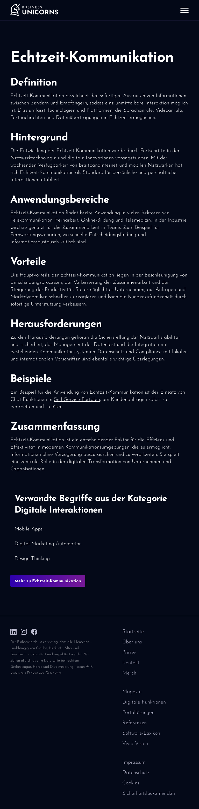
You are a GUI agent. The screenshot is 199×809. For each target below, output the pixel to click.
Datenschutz (135, 772)
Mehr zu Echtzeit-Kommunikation (48, 581)
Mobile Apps (28, 529)
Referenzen (134, 723)
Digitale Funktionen (144, 702)
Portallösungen (138, 712)
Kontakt (131, 662)
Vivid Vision (135, 743)
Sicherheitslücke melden (148, 793)
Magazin (131, 691)
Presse (129, 652)
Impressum (134, 762)
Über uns (132, 642)
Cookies (130, 783)
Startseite (133, 631)
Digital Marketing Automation (48, 544)
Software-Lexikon (141, 733)
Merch (129, 673)
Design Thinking (32, 558)
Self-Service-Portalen (77, 399)
